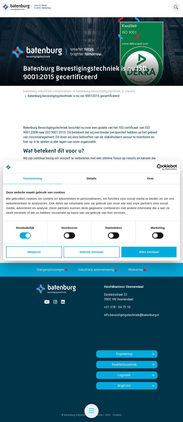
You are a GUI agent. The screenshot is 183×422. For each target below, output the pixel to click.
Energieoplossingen (53, 270)
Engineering (124, 354)
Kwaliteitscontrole (124, 364)
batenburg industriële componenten (47, 91)
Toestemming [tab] (32, 178)
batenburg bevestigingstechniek (98, 91)
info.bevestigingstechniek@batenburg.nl (131, 315)
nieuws (130, 91)
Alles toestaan (149, 252)
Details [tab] (91, 178)
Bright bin (124, 386)
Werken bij (137, 270)
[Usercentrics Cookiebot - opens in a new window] (160, 167)
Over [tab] (150, 178)
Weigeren (34, 252)
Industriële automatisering (98, 270)
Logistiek (124, 375)
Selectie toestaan (92, 252)
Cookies (117, 415)
